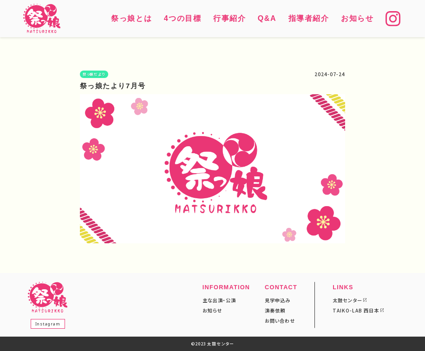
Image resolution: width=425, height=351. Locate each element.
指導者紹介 (308, 18)
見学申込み (277, 300)
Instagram (47, 323)
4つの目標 (183, 18)
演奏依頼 (275, 310)
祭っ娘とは (131, 18)
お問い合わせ (280, 320)
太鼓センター (347, 300)
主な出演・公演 (219, 300)
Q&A (267, 18)
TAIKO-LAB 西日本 (356, 310)
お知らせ (357, 18)
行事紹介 (229, 18)
